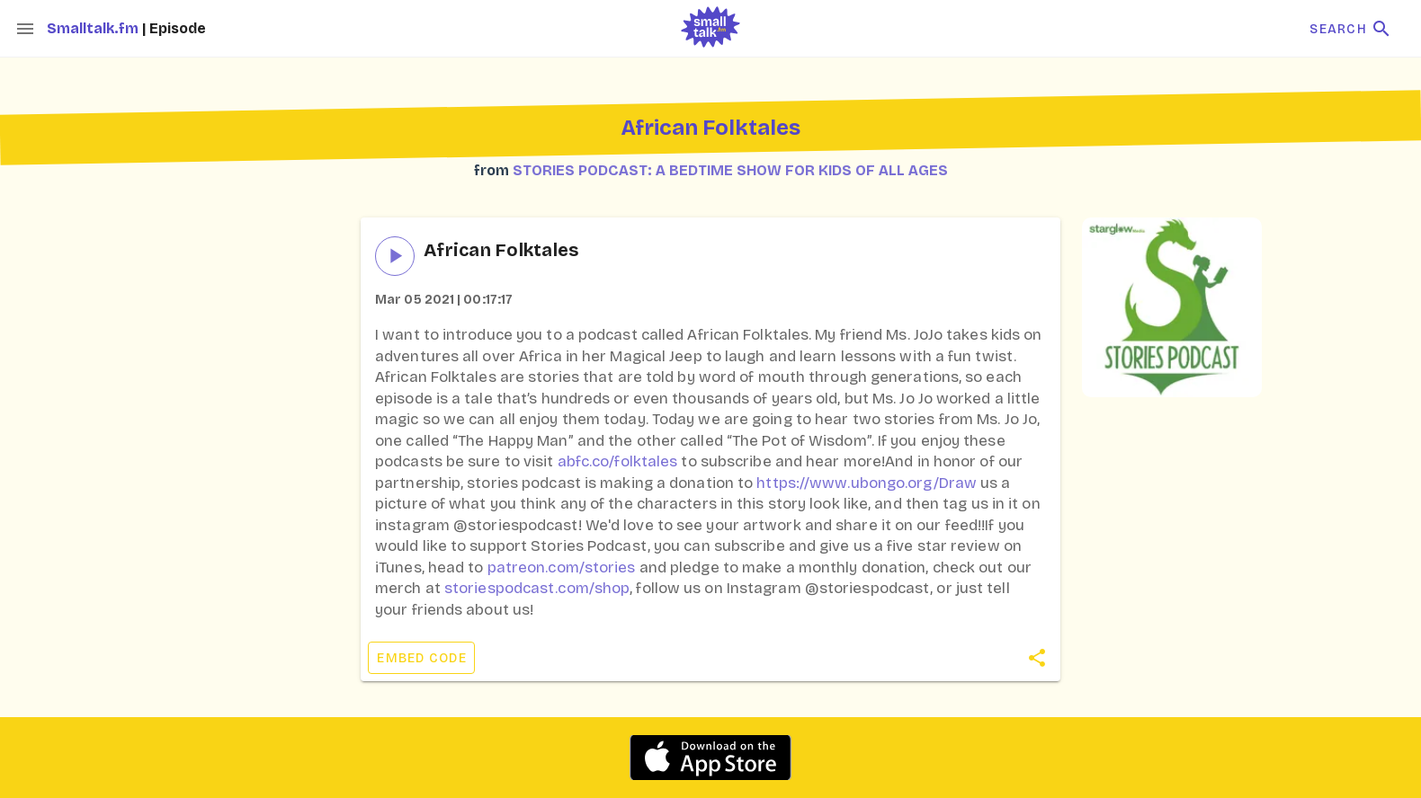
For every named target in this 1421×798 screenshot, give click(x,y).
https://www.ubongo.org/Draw (866, 483)
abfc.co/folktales (618, 461)
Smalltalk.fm (94, 28)
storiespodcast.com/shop (537, 588)
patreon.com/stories (561, 567)
